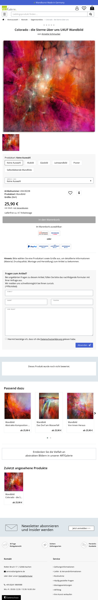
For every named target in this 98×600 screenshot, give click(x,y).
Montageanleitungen (62, 585)
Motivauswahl (12, 19)
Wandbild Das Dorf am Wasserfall (48, 424)
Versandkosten (22, 208)
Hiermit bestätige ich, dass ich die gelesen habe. (42, 339)
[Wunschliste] (84, 8)
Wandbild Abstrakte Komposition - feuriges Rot (17, 424)
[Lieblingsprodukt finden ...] (49, 14)
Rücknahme (58, 576)
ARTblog (57, 590)
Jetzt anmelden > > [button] (81, 528)
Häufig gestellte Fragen (63, 580)
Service (56, 558)
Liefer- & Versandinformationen (67, 571)
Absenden (84, 345)
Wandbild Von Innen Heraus (76, 424)
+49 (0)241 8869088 (14, 584)
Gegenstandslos (36, 19)
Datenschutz (11, 597)
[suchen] (90, 14)
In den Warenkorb (49, 219)
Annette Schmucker (51, 34)
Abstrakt (24, 19)
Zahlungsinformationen (63, 567)
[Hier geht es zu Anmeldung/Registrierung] (77, 8)
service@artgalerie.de (15, 571)
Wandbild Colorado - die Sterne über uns (13, 496)
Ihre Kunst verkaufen (62, 594)
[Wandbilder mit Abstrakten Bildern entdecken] (49, 454)
